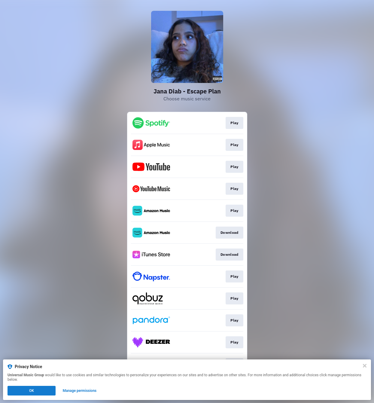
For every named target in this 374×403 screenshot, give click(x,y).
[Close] (364, 366)
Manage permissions (80, 391)
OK (31, 391)
